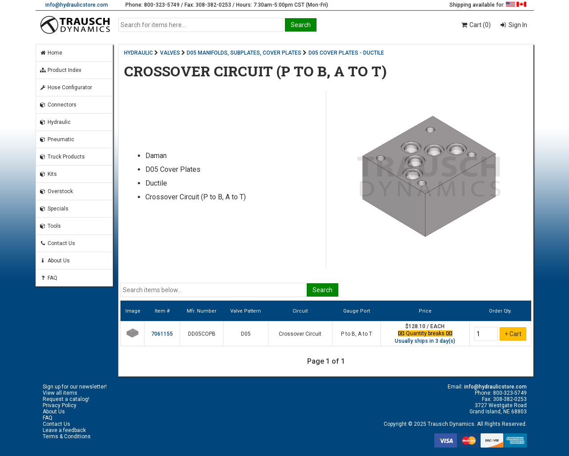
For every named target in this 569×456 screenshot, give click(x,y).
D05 (246, 334)
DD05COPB (202, 334)
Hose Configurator (66, 87)
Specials (54, 209)
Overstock (56, 191)
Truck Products (62, 157)
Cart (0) (475, 24)
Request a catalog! (66, 399)
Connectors (58, 105)
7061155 (162, 334)
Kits (48, 174)
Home (51, 53)
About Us (55, 261)
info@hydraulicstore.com (76, 5)
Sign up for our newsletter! (75, 387)
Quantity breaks (425, 333)
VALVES (170, 53)
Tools (50, 226)
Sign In (517, 24)
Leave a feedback (64, 430)
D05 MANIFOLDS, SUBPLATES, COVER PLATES (244, 53)
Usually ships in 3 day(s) (425, 341)
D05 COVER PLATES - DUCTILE (346, 53)
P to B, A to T (356, 334)
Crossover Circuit (300, 334)
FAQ (48, 278)
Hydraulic (55, 122)
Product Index (60, 70)
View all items (60, 393)
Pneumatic (57, 139)
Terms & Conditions (67, 436)
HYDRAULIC (138, 53)
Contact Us (57, 243)
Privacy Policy (59, 405)
